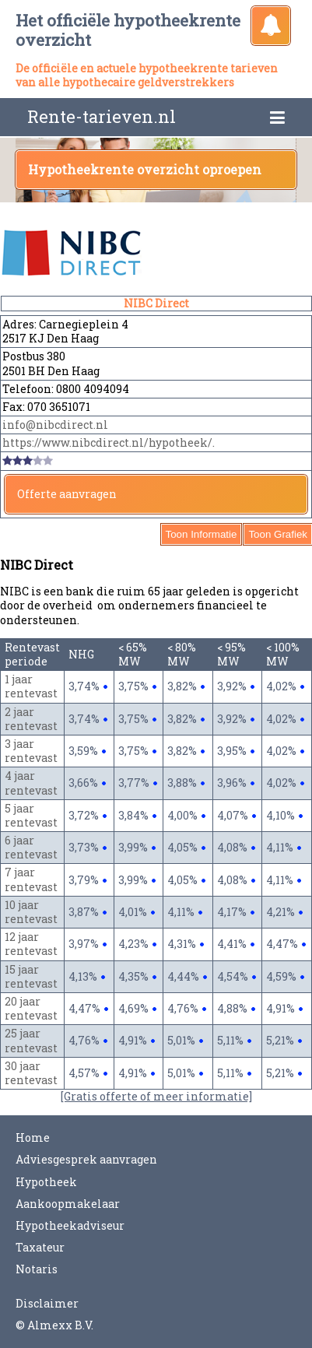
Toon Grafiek (277, 534)
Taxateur (40, 1247)
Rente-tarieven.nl (101, 116)
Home (33, 1137)
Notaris (37, 1269)
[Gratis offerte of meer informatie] (156, 1096)
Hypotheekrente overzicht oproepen (144, 169)
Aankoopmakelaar (68, 1203)
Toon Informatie (201, 534)
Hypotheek (46, 1181)
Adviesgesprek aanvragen (86, 1159)
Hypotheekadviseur (70, 1225)
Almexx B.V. (60, 1325)
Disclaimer (47, 1303)
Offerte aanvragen (67, 493)
